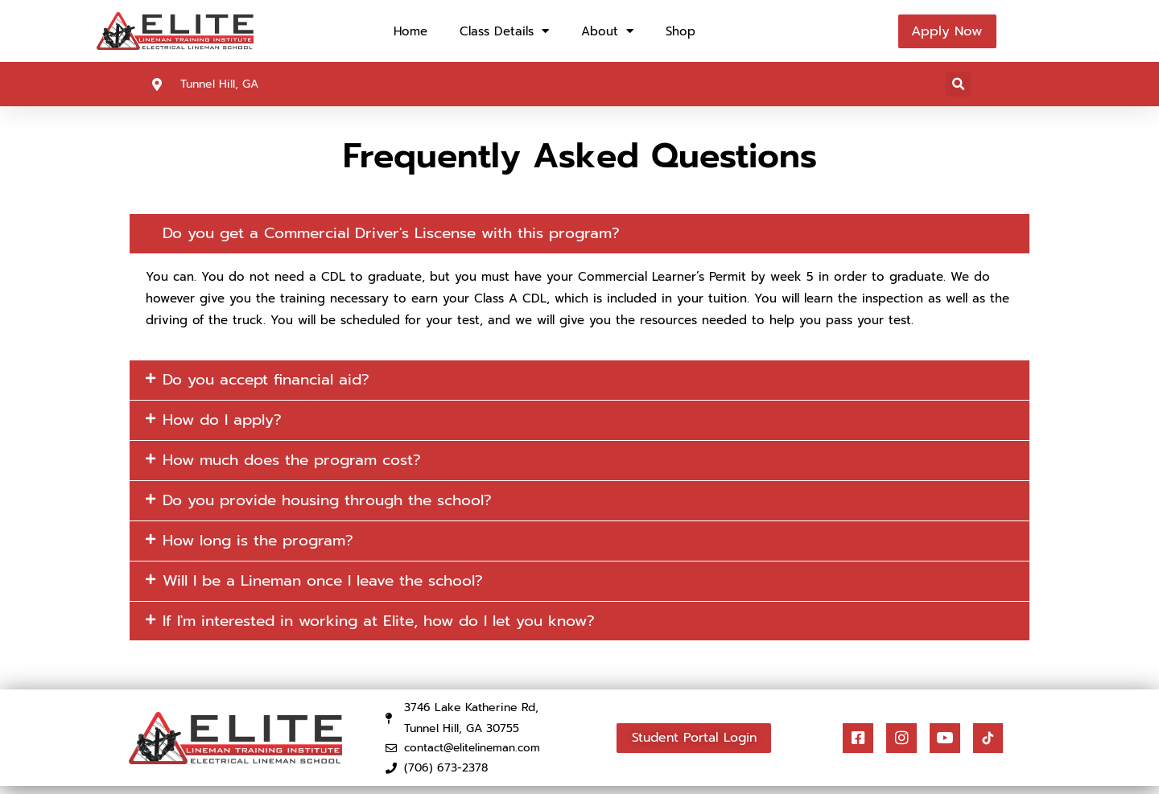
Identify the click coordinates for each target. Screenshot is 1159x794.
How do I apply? (226, 422)
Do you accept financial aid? (272, 381)
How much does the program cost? (300, 463)
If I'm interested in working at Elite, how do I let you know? (392, 627)
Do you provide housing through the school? (339, 504)
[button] (958, 84)
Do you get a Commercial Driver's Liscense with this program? (405, 234)
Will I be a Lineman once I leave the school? (334, 586)
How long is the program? (264, 545)
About (607, 31)
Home (410, 31)
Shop (680, 31)
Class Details (504, 31)
